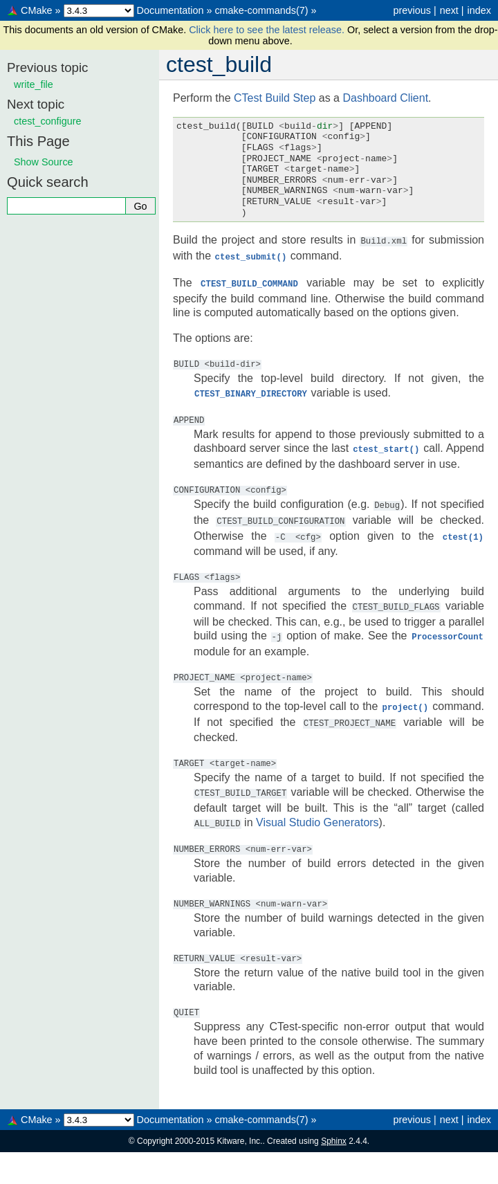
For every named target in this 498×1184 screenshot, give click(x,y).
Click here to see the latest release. (268, 29)
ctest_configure (48, 121)
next (449, 10)
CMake (37, 10)
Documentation (170, 10)
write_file (33, 84)
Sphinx (334, 1131)
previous (411, 10)
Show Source (43, 161)
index (479, 10)
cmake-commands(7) (261, 10)
